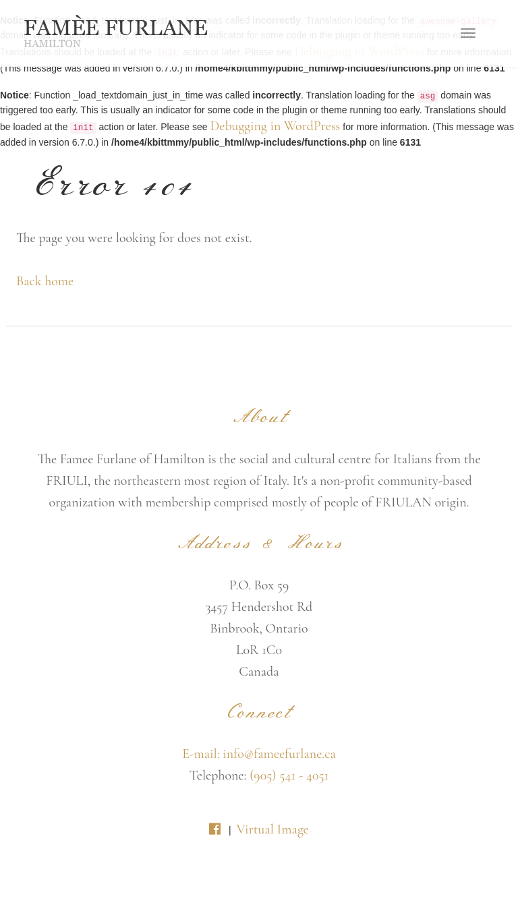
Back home (45, 281)
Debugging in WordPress (275, 126)
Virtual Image (272, 829)
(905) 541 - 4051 (289, 775)
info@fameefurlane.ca (279, 754)
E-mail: (202, 754)
